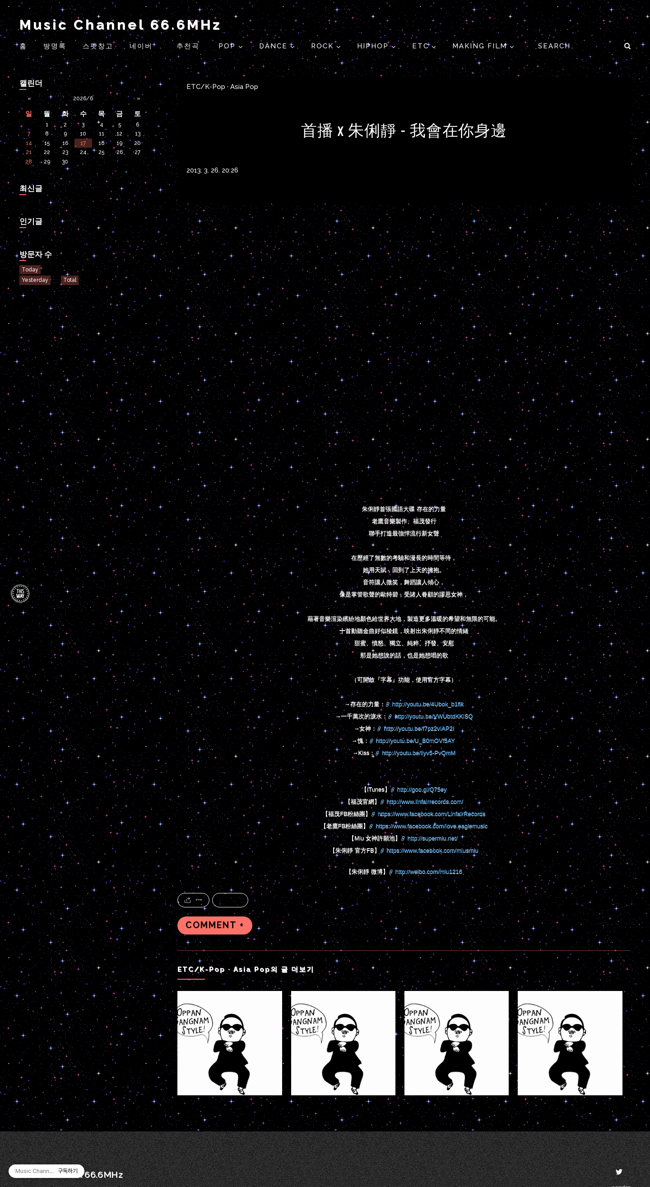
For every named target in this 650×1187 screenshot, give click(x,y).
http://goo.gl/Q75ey (422, 789)
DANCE (274, 46)
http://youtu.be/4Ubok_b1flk (428, 704)
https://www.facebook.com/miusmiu (432, 850)
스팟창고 (98, 46)
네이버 (141, 46)
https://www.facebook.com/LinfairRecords (431, 813)
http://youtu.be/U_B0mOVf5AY (415, 740)
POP (228, 46)
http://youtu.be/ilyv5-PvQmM (418, 752)
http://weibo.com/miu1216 (428, 871)
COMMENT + (215, 925)
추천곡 (189, 46)
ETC (422, 46)
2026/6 (83, 98)
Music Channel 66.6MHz (120, 25)
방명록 (54, 46)
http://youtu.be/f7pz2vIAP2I (419, 728)
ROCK (323, 46)
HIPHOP (374, 46)
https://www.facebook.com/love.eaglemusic (432, 825)
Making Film (481, 46)
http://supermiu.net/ (433, 838)
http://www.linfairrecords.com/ (425, 801)
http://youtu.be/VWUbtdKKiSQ (434, 716)
